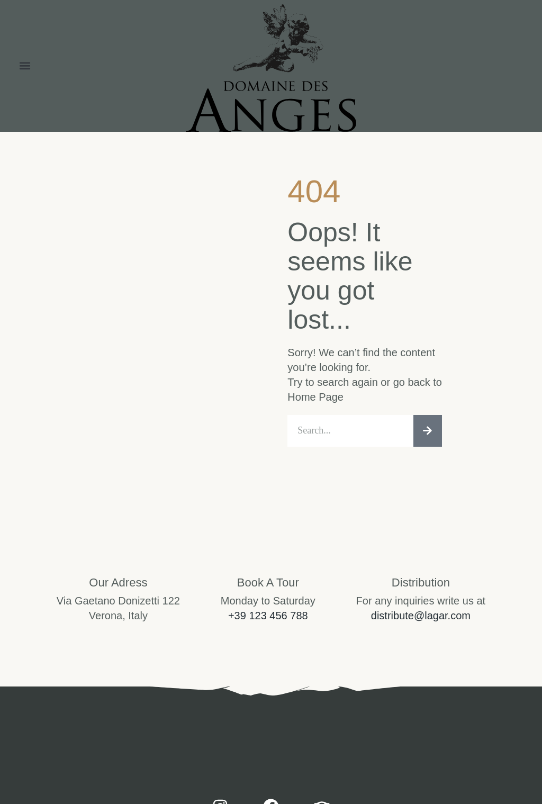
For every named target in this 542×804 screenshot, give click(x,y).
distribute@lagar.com (421, 617)
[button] (24, 66)
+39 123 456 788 (268, 617)
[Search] (427, 431)
